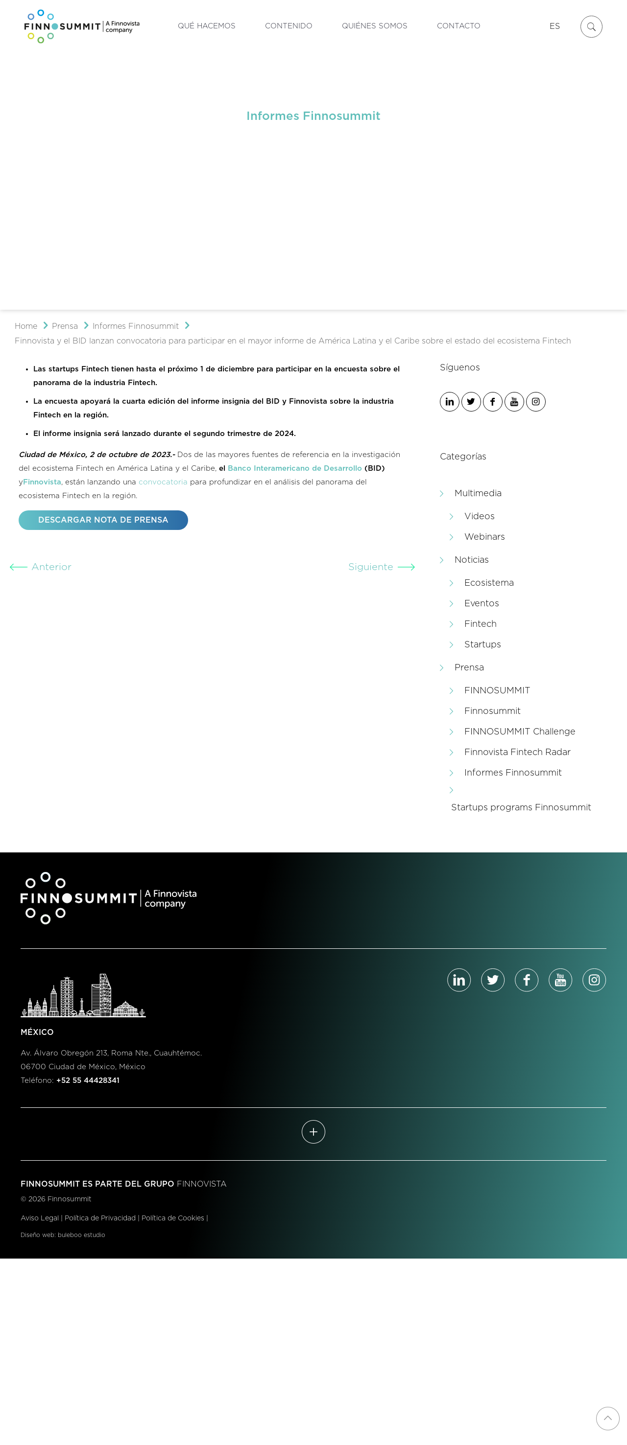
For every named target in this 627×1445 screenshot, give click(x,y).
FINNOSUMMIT (497, 691)
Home (26, 326)
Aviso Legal (40, 1218)
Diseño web (37, 1235)
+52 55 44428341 (88, 1080)
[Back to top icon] (608, 1418)
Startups (482, 645)
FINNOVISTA (202, 1184)
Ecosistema (489, 583)
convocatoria (163, 482)
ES (555, 26)
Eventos (481, 603)
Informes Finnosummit (136, 326)
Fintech (480, 624)
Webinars (484, 537)
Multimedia (478, 493)
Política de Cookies (173, 1218)
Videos (479, 516)
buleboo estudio (81, 1235)
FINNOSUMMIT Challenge (520, 732)
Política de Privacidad (100, 1218)
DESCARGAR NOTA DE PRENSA (103, 520)
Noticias (472, 560)
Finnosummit (492, 711)
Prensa (65, 326)
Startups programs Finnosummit (521, 807)
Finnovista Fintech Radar (517, 752)
